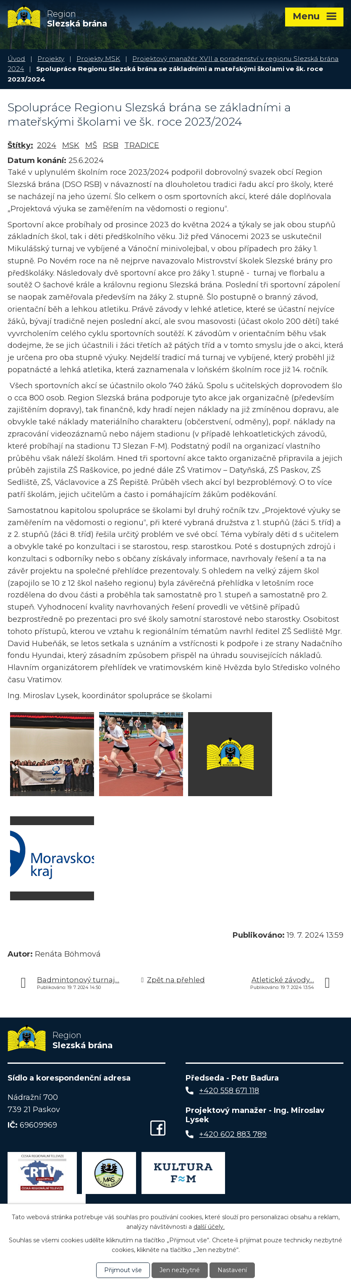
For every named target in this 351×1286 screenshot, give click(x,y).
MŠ (91, 145)
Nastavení (232, 1270)
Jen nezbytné (180, 1270)
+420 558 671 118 (229, 1090)
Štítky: (20, 145)
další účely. (209, 1226)
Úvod (16, 59)
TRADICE (141, 145)
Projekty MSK (98, 59)
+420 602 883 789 (233, 1134)
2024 (46, 145)
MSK (70, 145)
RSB (110, 145)
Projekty (50, 59)
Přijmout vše (123, 1270)
